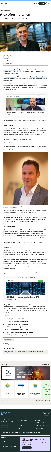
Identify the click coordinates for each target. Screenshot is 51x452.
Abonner (42, 3)
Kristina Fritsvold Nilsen (7, 421)
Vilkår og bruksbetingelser (42, 425)
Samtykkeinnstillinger (40, 422)
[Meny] (48, 3)
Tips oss (46, 413)
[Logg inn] (34, 3)
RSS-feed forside (22, 420)
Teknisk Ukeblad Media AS (13, 446)
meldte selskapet (11, 77)
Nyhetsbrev (38, 420)
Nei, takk (35, 447)
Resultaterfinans (5, 10)
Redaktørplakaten (35, 432)
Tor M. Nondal (5, 427)
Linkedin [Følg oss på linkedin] (20, 425)
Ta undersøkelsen (27, 447)
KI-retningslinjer (39, 428)
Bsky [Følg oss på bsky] (19, 428)
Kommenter (14, 56)
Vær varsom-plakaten (22, 432)
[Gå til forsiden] (4, 3)
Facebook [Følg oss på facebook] (20, 422)
